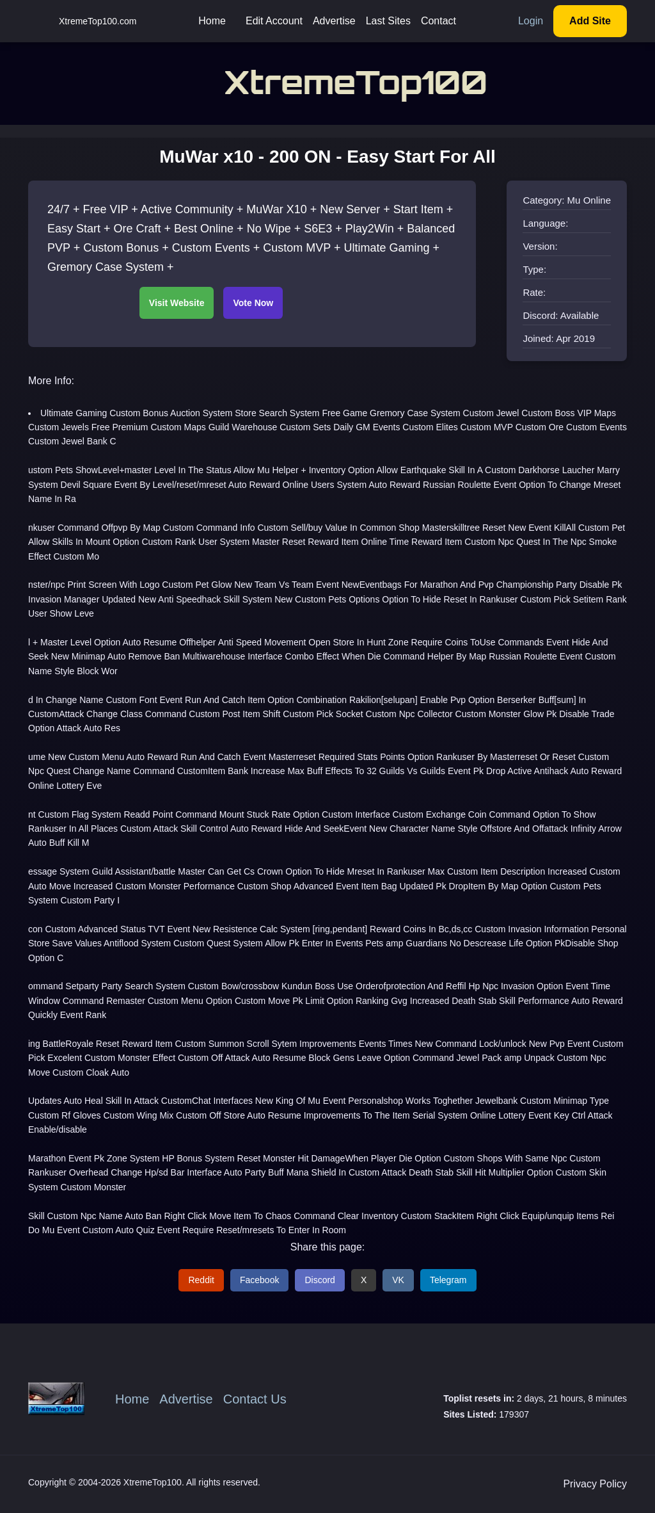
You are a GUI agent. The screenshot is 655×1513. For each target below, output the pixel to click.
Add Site (590, 20)
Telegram (448, 1280)
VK (398, 1280)
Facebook (259, 1280)
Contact (438, 20)
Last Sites (388, 20)
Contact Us (255, 1399)
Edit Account (274, 20)
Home (212, 20)
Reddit (201, 1280)
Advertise (334, 20)
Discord (319, 1280)
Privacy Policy (595, 1483)
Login (530, 20)
